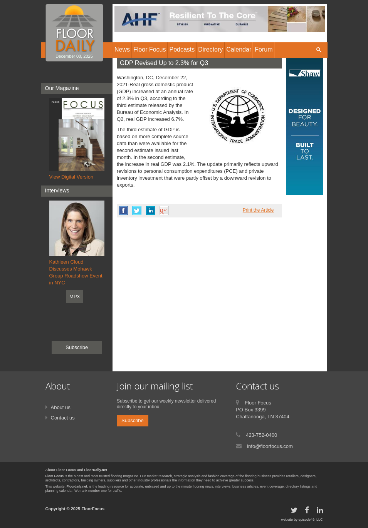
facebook (123, 210)
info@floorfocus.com (270, 446)
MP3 (74, 296)
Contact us (63, 418)
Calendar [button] (238, 49)
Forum (263, 49)
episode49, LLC (310, 519)
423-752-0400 (261, 435)
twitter (136, 210)
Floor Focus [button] (149, 49)
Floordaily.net (77, 486)
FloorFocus (92, 508)
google (164, 210)
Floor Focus (54, 476)
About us (61, 407)
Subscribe (77, 347)
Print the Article (258, 210)
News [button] (122, 49)
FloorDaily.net (95, 470)
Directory (210, 49)
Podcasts (182, 49)
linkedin (150, 210)
